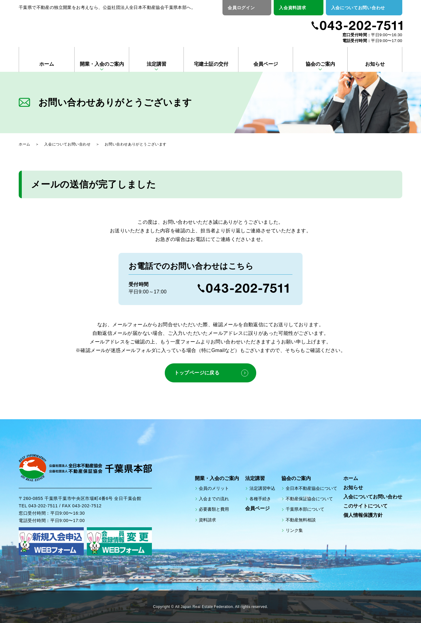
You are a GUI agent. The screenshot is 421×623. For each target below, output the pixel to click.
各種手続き (260, 498)
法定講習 (156, 64)
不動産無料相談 (301, 519)
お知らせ (375, 64)
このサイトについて (365, 506)
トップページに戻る (196, 372)
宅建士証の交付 (211, 64)
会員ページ (265, 64)
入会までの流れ (214, 498)
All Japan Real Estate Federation (204, 607)
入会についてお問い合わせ (358, 7)
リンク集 (294, 530)
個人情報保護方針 (363, 515)
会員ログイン (241, 7)
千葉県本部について (305, 509)
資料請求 (207, 519)
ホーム (46, 64)
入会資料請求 (292, 7)
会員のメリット (214, 488)
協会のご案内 (320, 64)
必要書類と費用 (214, 509)
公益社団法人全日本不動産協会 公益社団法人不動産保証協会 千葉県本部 (91, 28)
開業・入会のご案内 (102, 64)
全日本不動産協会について (311, 488)
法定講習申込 (262, 488)
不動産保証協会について (309, 498)
